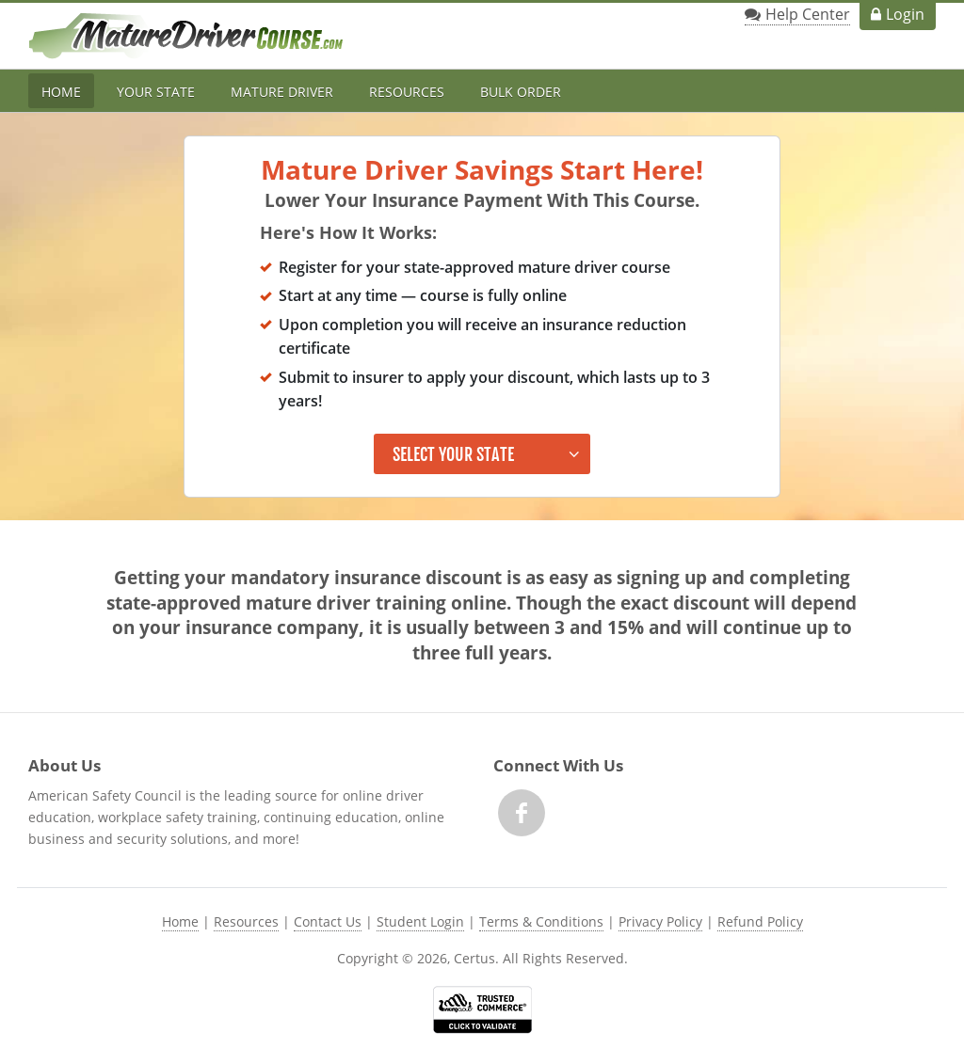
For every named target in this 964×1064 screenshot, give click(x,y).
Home (61, 92)
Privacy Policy (660, 921)
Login (905, 14)
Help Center (807, 14)
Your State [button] (156, 92)
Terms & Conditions (541, 921)
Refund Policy (760, 921)
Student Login (420, 921)
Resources (406, 92)
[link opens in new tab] (482, 1009)
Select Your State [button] (453, 454)
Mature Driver (282, 92)
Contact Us (328, 921)
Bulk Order (520, 92)
